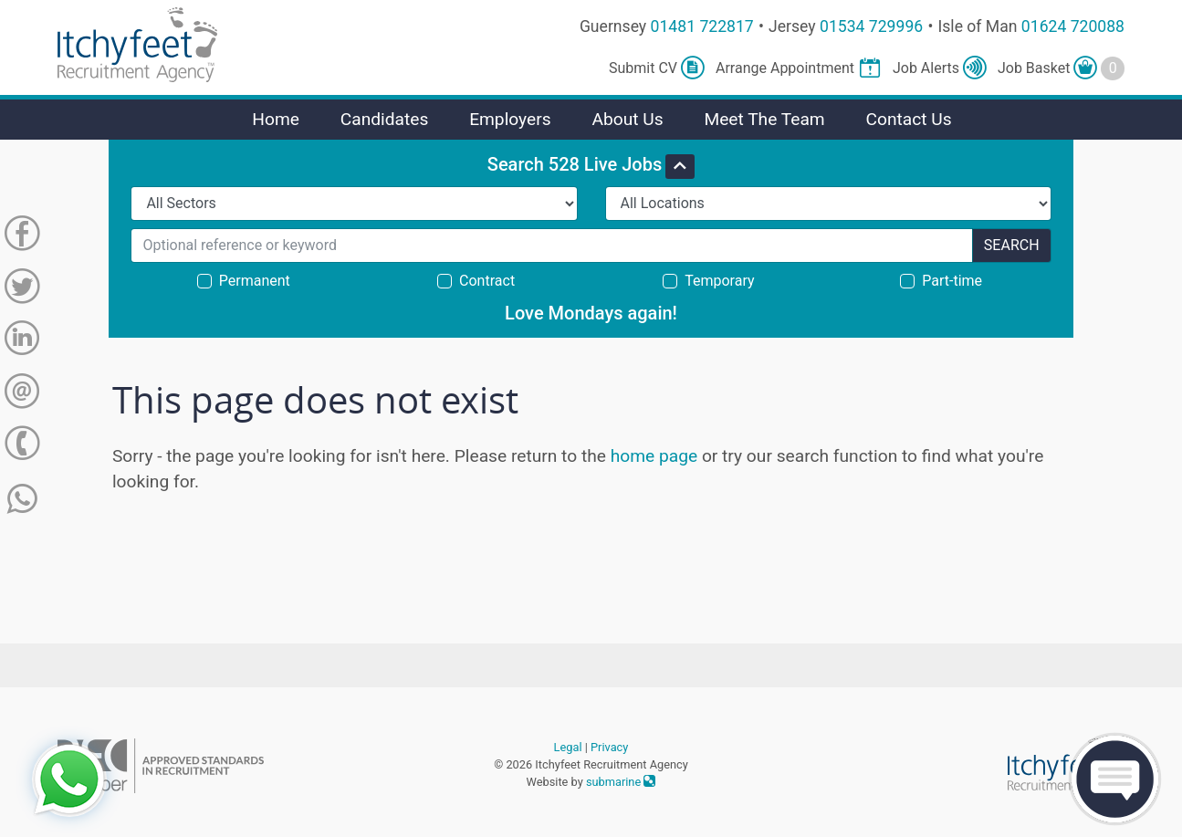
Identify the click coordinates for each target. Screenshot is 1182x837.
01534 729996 (871, 26)
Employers (510, 119)
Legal (568, 747)
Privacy (609, 747)
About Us (627, 119)
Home (275, 119)
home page (654, 455)
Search (1012, 245)
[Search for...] (551, 245)
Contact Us (908, 119)
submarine (621, 782)
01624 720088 (1072, 26)
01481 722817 (702, 26)
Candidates (384, 119)
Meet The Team (764, 119)
